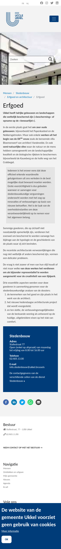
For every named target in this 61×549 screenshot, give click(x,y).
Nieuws (6, 479)
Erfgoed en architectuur (19, 97)
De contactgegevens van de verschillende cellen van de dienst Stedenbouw (27, 377)
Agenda (6, 483)
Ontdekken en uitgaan (13, 472)
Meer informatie (10, 535)
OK (6, 543)
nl (27, 3)
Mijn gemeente (10, 475)
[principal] (54, 19)
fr (23, 3)
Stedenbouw (22, 93)
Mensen (7, 93)
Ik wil (5, 487)
